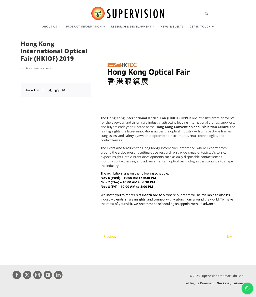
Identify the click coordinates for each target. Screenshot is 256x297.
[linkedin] (58, 275)
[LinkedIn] (56, 90)
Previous (110, 236)
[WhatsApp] (63, 90)
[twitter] (27, 275)
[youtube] (48, 275)
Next (229, 236)
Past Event (46, 68)
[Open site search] (223, 13)
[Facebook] (43, 90)
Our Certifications (230, 283)
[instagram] (37, 275)
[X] (50, 90)
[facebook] (17, 275)
